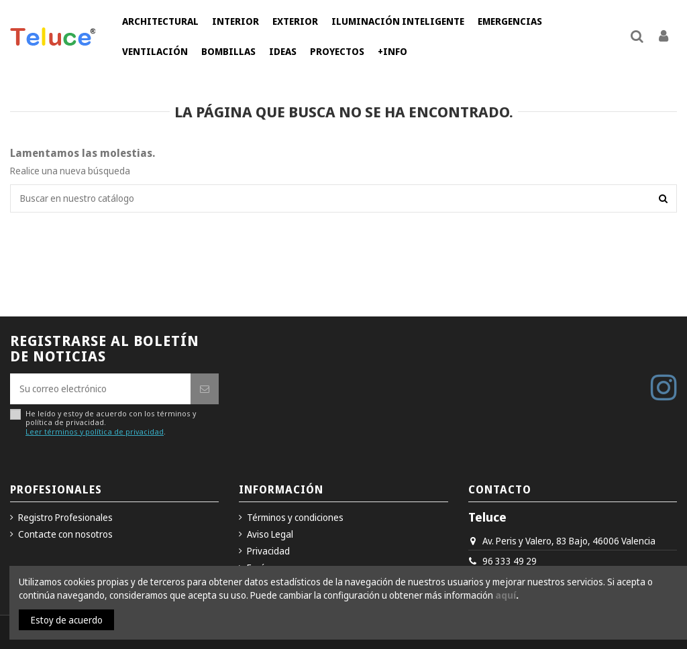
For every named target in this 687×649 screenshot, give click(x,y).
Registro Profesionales (65, 517)
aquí (505, 595)
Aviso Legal (270, 534)
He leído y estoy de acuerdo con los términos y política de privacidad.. (110, 422)
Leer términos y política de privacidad (94, 431)
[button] (160, 22)
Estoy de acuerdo (67, 619)
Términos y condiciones (295, 517)
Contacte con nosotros (65, 534)
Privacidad (268, 550)
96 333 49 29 (509, 560)
